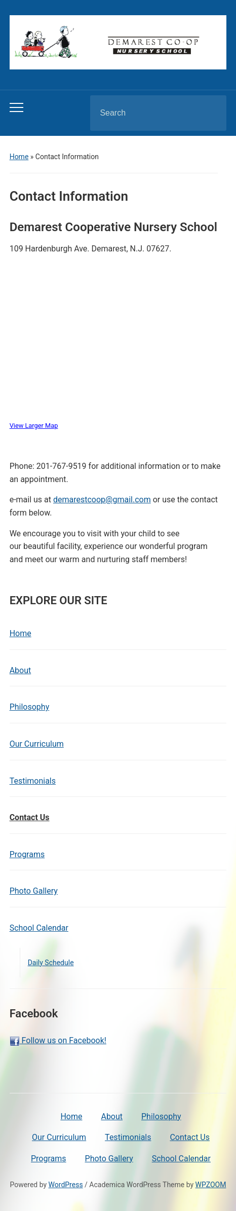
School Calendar (39, 928)
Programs (27, 854)
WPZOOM (210, 1185)
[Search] (145, 113)
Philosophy (30, 707)
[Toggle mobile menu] (16, 107)
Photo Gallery (34, 891)
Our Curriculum (37, 744)
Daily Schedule (51, 963)
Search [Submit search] (210, 113)
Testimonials (33, 781)
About (20, 670)
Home (19, 157)
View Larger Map (34, 425)
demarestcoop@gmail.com (102, 499)
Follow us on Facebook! (58, 1041)
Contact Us (30, 817)
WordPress (66, 1185)
